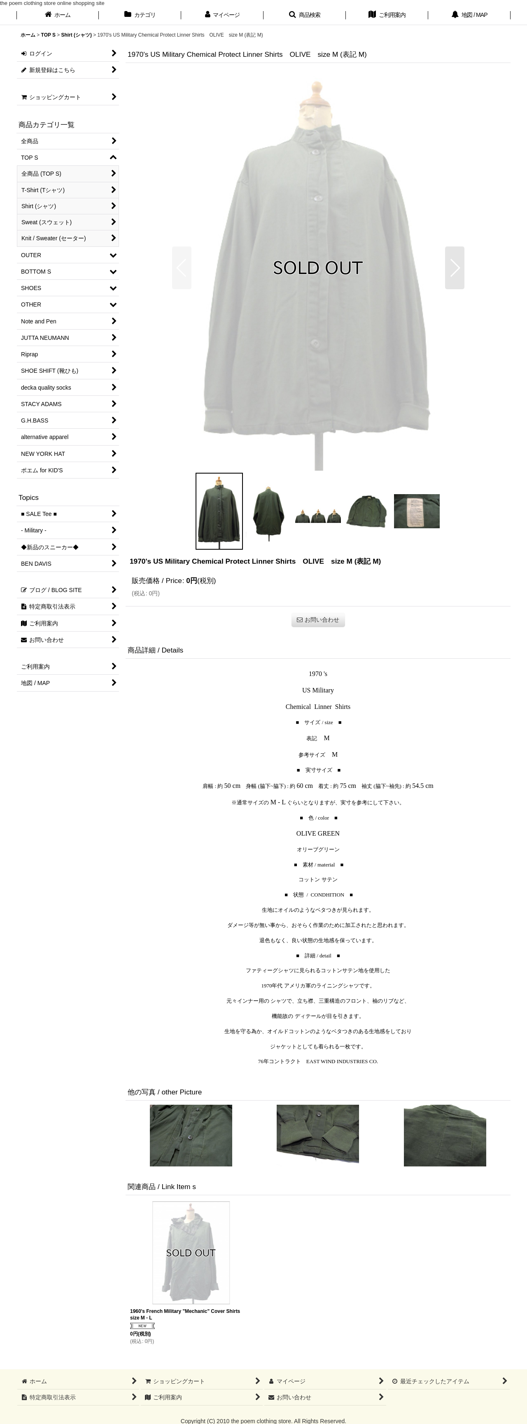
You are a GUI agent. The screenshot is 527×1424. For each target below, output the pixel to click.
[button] (305, 16)
